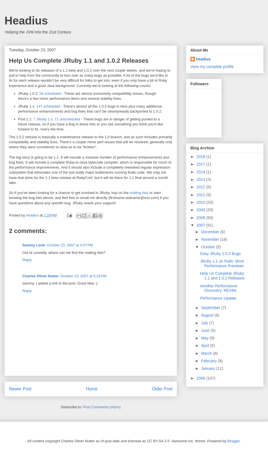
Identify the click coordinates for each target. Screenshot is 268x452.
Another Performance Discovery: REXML (218, 288)
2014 (201, 172)
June (205, 330)
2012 (201, 187)
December (210, 232)
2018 (201, 156)
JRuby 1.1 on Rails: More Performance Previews (222, 263)
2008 (201, 217)
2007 (201, 225)
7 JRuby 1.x (42, 119)
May (205, 338)
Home (92, 389)
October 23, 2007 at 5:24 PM (83, 276)
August (207, 315)
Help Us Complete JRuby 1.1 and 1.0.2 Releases (222, 275)
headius (203, 59)
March (207, 353)
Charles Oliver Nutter (40, 276)
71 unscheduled (67, 119)
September (211, 307)
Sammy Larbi (33, 245)
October (208, 247)
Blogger (234, 441)
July (205, 323)
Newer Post (20, 389)
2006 (201, 378)
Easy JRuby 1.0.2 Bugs (220, 253)
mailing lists (139, 193)
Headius (26, 20)
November (210, 239)
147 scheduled (48, 106)
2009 (201, 210)
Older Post (162, 389)
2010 (201, 202)
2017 (201, 164)
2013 (201, 179)
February (209, 361)
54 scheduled (50, 93)
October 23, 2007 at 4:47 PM (70, 245)
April (205, 345)
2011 (201, 195)
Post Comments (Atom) (102, 407)
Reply (27, 260)
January (208, 368)
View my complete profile (212, 66)
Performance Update (218, 298)
